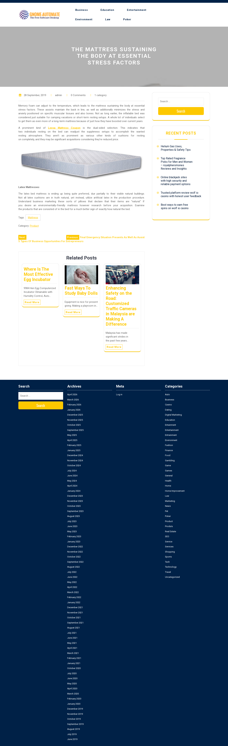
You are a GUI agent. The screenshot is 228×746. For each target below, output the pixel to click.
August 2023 (73, 516)
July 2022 (72, 572)
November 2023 (75, 501)
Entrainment (171, 435)
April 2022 (72, 587)
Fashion (169, 445)
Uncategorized (172, 577)
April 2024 (72, 485)
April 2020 (72, 688)
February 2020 (74, 698)
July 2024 (72, 470)
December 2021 (75, 607)
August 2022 (73, 567)
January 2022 (73, 602)
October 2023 (74, 506)
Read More (32, 302)
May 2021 (72, 643)
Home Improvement (175, 491)
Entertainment (136, 10)
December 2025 (75, 414)
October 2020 (74, 668)
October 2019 (74, 719)
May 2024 (72, 480)
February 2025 (74, 445)
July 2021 (72, 633)
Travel (168, 572)
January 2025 (73, 450)
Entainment (170, 425)
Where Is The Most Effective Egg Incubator (38, 274)
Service (168, 541)
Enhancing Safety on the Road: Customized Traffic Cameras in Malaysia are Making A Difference (121, 306)
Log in (119, 394)
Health (168, 480)
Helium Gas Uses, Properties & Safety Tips (176, 148)
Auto (167, 394)
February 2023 (74, 536)
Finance (169, 450)
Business (81, 10)
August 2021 (73, 627)
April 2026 (72, 394)
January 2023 (73, 541)
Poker (127, 19)
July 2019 (72, 734)
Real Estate (170, 531)
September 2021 (75, 622)
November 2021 (75, 612)
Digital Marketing (173, 414)
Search (181, 111)
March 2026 (73, 399)
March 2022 (73, 592)
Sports (168, 556)
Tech (167, 562)
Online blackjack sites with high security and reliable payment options (175, 181)
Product (34, 225)
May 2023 (72, 531)
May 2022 (72, 582)
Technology (171, 567)
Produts (169, 526)
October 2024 (74, 465)
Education (107, 10)
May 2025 (72, 435)
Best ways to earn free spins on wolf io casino (175, 206)
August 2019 (73, 729)
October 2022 (74, 556)
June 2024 (72, 475)
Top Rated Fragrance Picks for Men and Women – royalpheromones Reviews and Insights (176, 163)
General (169, 475)
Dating (168, 409)
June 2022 (72, 577)
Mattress (33, 217)
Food (167, 455)
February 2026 (74, 404)
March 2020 (73, 693)
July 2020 (72, 673)
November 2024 (75, 460)
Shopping (170, 551)
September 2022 (75, 562)
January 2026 (73, 409)
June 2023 (72, 526)
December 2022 (75, 546)
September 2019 (75, 724)
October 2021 (74, 617)
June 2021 (72, 638)
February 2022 (74, 597)
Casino (168, 404)
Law (107, 19)
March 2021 (73, 653)
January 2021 (73, 663)
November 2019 (75, 714)
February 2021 (74, 658)
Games (168, 470)
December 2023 (75, 496)
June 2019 (72, 739)
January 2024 (73, 491)
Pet (166, 511)
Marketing (170, 501)
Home (168, 485)
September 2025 (75, 430)
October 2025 (74, 425)
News (168, 506)
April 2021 (72, 648)
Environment (83, 19)
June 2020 (72, 678)
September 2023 (75, 511)
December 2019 (75, 709)
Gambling (170, 460)
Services (169, 546)
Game (168, 465)
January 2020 (73, 704)
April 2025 (72, 440)
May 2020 (72, 683)
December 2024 (75, 455)
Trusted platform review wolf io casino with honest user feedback (181, 194)
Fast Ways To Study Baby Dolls (81, 291)
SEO (167, 536)
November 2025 (75, 420)
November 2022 (75, 551)
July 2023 (72, 521)
